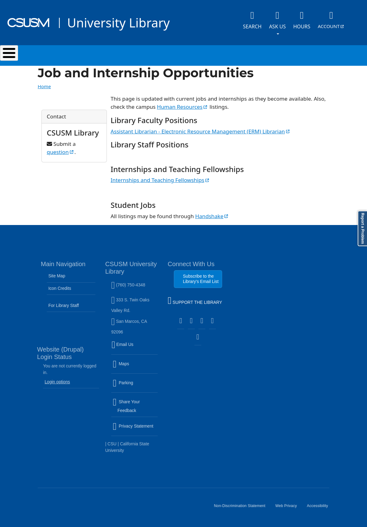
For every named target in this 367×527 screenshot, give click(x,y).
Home (44, 86)
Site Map (56, 276)
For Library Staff (63, 305)
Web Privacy (288, 508)
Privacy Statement (135, 430)
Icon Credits (59, 288)
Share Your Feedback (126, 406)
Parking (135, 387)
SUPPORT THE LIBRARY (195, 301)
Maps (134, 367)
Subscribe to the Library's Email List (201, 279)
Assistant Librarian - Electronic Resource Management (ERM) (201, 131)
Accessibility (320, 508)
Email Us (135, 348)
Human (182, 106)
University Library (118, 22)
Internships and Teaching (160, 180)
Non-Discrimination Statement (242, 508)
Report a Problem (362, 228)
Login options (57, 382)
